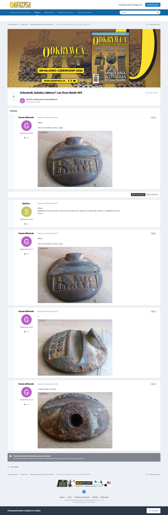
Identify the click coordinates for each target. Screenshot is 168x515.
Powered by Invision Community (84, 502)
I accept (153, 511)
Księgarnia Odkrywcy (65, 12)
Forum (37, 13)
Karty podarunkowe (85, 12)
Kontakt (95, 497)
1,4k (26, 138)
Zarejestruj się (153, 5)
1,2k (26, 224)
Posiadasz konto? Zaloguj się (131, 5)
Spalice (26, 203)
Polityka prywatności (82, 497)
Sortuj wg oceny (138, 194)
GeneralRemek (51, 99)
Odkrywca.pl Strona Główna (20, 12)
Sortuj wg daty (152, 194)
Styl (70, 497)
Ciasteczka (104, 497)
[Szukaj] (132, 12)
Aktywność (49, 12)
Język (62, 497)
